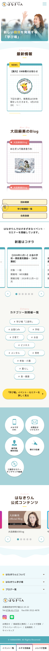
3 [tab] (23, 294)
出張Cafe (15, 329)
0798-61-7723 (12, 610)
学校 (37, 329)
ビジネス (25, 345)
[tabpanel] (24, 267)
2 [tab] (20, 294)
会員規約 (29, 627)
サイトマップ (8, 630)
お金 (36, 337)
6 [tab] (32, 294)
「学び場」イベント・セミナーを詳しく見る (23, 394)
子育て (15, 337)
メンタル (15, 352)
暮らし (25, 368)
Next (41, 294)
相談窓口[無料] (19, 624)
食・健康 (25, 376)
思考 (37, 352)
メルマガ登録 (35, 624)
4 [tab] (26, 294)
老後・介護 (25, 360)
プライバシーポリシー (12, 627)
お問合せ (6, 624)
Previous (8, 294)
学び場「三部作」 (25, 321)
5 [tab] (29, 294)
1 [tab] (16, 294)
